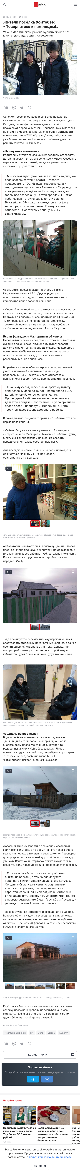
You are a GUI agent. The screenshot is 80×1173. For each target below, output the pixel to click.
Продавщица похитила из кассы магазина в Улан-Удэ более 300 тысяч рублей (19, 1132)
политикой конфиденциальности (50, 1157)
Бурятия (63, 1032)
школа (51, 1032)
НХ (31, 1032)
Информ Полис (40, 5)
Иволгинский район (15, 1032)
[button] (45, 523)
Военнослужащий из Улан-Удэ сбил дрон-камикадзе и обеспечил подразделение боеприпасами (53, 1134)
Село (40, 1032)
